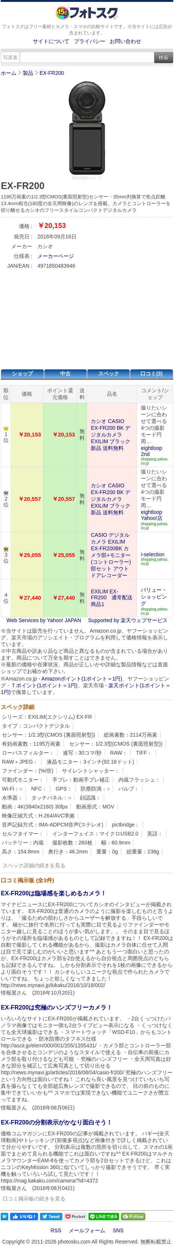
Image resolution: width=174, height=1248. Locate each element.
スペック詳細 (17, 707)
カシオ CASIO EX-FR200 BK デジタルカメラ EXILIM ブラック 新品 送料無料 (110, 434)
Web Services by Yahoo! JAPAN (43, 620)
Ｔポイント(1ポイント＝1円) (44, 685)
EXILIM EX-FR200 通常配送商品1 (112, 597)
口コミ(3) (151, 374)
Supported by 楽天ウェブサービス (128, 620)
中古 (65, 374)
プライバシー (89, 41)
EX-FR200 (52, 73)
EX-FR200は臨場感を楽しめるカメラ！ (53, 893)
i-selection (152, 554)
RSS (55, 1230)
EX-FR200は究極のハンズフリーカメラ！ (56, 1007)
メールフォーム (87, 1230)
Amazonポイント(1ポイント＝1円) (81, 679)
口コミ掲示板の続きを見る (34, 1199)
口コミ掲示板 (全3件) (27, 880)
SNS (118, 1230)
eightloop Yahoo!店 (151, 515)
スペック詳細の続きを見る (34, 865)
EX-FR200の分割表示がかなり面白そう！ (56, 1122)
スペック (108, 374)
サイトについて (51, 41)
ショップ (22, 374)
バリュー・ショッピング (154, 596)
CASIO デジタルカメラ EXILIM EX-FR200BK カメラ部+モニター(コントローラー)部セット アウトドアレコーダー (111, 555)
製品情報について (87, 178)
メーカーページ (55, 256)
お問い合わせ (125, 41)
